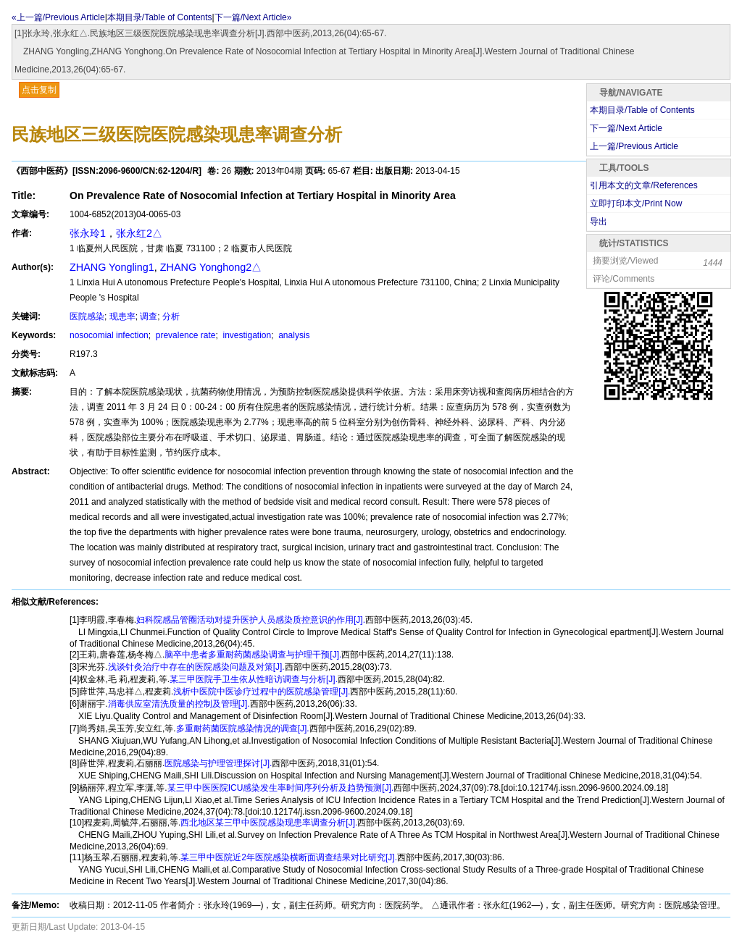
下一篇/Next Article (626, 128)
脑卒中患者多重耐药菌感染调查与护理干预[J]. (252, 655)
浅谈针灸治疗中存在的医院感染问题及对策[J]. (196, 667)
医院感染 (87, 316)
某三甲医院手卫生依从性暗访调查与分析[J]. (254, 679)
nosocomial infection (109, 335)
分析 (171, 316)
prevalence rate (184, 335)
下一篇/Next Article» (253, 17)
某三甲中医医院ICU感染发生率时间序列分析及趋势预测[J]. (280, 788)
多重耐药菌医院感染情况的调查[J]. (242, 728)
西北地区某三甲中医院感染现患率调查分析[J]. (268, 823)
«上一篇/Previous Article (58, 17)
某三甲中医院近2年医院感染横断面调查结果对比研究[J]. (288, 857)
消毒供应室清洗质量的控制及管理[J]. (179, 704)
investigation (245, 335)
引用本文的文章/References (644, 185)
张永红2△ (139, 233)
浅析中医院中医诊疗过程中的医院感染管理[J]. (261, 691)
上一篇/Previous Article (634, 146)
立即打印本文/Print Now (636, 203)
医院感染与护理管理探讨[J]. (218, 763)
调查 (148, 316)
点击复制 (39, 90)
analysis (293, 335)
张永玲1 (88, 233)
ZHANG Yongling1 (112, 267)
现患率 (122, 316)
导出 (598, 222)
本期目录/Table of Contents (159, 17)
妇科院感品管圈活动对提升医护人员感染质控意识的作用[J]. (250, 620)
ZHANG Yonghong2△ (211, 267)
